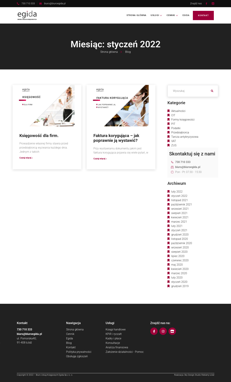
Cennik (172, 15)
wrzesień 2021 (180, 208)
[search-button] (212, 91)
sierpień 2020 (179, 251)
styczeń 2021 (179, 230)
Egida (186, 15)
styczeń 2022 (179, 196)
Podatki (176, 128)
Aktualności (178, 111)
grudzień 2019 (180, 286)
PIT (173, 123)
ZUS (173, 145)
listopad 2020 (179, 239)
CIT (173, 115)
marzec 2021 (179, 221)
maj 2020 (177, 264)
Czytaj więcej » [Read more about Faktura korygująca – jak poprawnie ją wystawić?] (100, 158)
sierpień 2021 (179, 213)
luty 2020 (177, 277)
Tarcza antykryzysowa (184, 136)
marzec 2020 (179, 273)
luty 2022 (177, 191)
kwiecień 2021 (180, 217)
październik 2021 (181, 204)
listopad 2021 (179, 200)
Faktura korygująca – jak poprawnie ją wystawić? (116, 138)
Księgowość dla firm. (39, 135)
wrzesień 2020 (180, 247)
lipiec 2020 (177, 256)
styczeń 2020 (179, 281)
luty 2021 (177, 226)
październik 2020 (181, 243)
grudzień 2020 (180, 234)
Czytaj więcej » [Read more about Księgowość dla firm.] (26, 158)
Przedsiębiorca (180, 132)
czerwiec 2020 (180, 260)
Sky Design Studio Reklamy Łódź (199, 375)
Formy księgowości (183, 119)
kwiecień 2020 (180, 269)
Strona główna (137, 15)
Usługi (156, 15)
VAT (173, 141)
